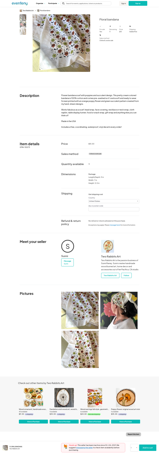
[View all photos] (61, 48)
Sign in (123, 3)
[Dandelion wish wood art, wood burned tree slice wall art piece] (64, 397)
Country (91, 198)
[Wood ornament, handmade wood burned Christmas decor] (33, 397)
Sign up (138, 3)
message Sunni (115, 225)
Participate (53, 3)
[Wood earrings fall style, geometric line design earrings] (94, 397)
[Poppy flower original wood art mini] (125, 397)
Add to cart (148, 447)
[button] (40, 3)
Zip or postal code (95, 206)
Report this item (133, 434)
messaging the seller (84, 447)
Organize (40, 3)
